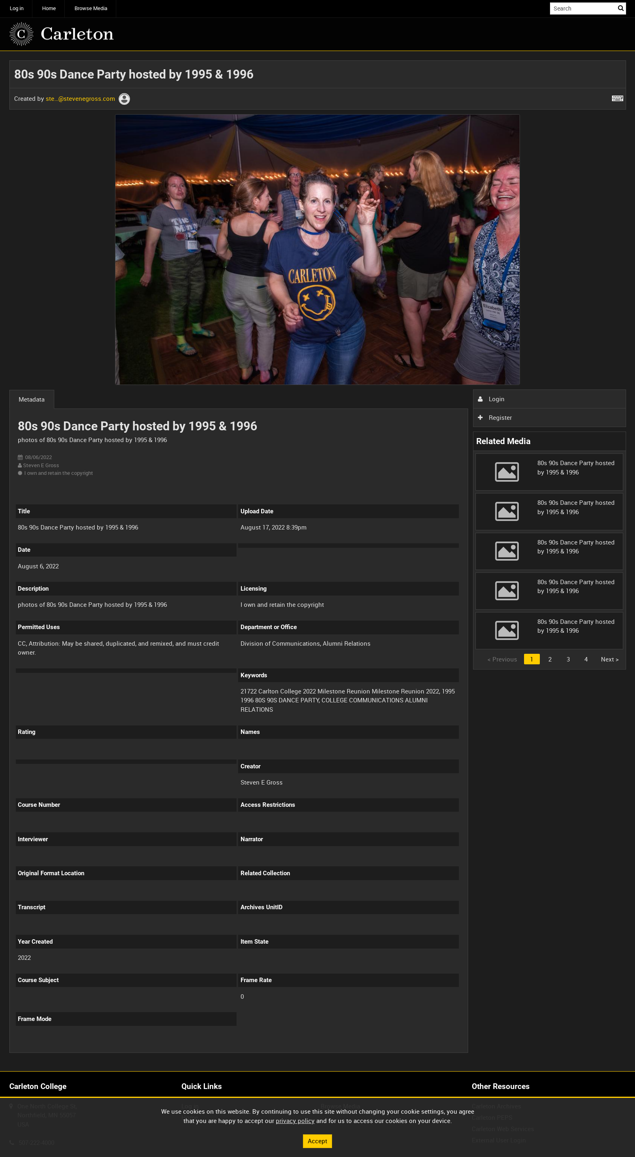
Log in (16, 8)
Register (495, 417)
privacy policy (295, 1121)
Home (49, 8)
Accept (317, 1141)
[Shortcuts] (617, 96)
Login (491, 399)
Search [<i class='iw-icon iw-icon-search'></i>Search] (621, 8)
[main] (317, 561)
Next (610, 659)
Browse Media (91, 8)
